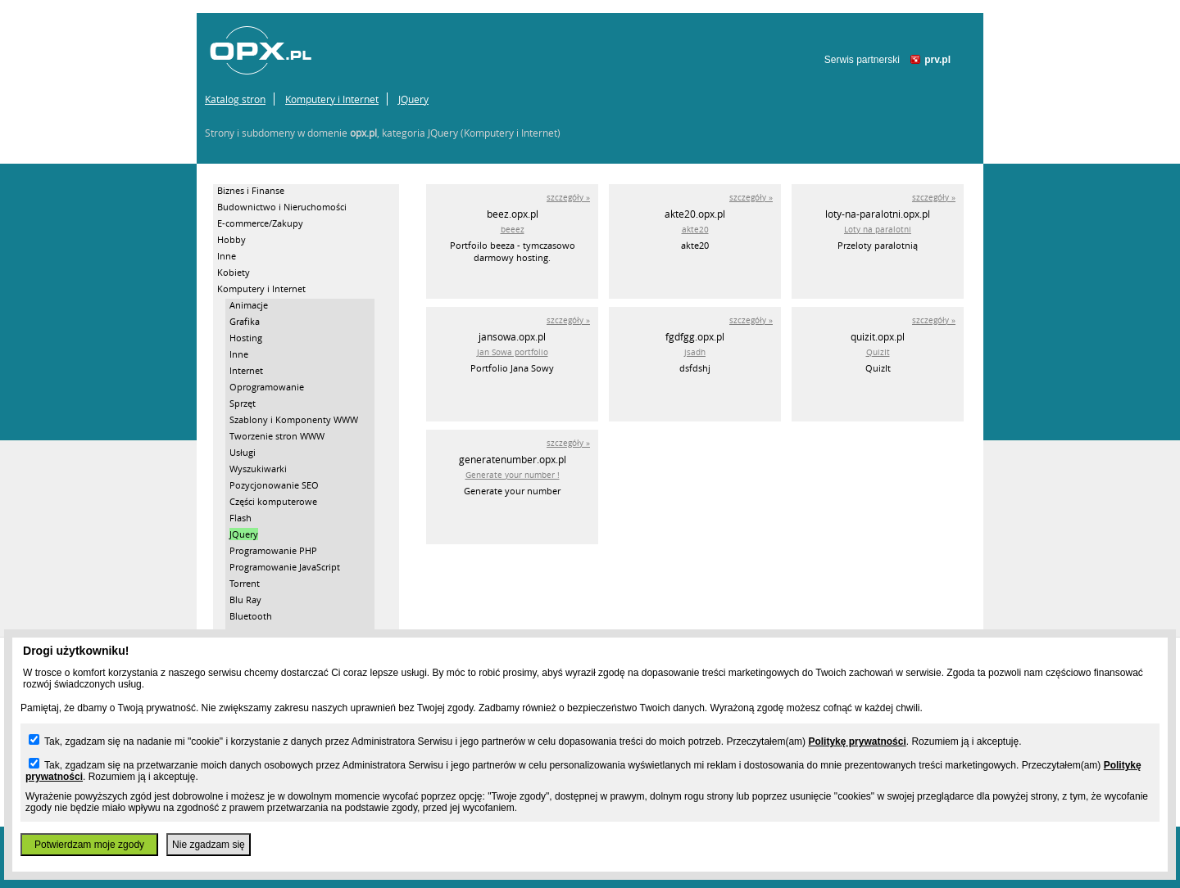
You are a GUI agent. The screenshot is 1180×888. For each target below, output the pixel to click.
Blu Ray (245, 599)
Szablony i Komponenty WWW (293, 419)
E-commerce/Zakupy (260, 223)
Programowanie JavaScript (284, 567)
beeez (512, 229)
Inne (226, 256)
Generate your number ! (512, 475)
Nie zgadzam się (208, 844)
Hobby (231, 239)
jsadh (695, 352)
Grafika (244, 321)
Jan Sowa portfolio (512, 352)
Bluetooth (250, 616)
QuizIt (878, 352)
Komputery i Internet (332, 99)
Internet (246, 370)
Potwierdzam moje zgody (89, 844)
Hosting (245, 337)
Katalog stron (235, 99)
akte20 (695, 229)
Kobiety (233, 272)
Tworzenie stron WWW (276, 436)
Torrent (244, 583)
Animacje (248, 305)
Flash (240, 518)
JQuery (413, 99)
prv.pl (937, 59)
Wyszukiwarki (258, 468)
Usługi (242, 452)
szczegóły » (568, 197)
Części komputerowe (273, 501)
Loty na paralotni (877, 229)
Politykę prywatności (856, 741)
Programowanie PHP (273, 550)
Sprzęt (242, 403)
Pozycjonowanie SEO (274, 485)
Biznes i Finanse (250, 190)
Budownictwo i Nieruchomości (282, 207)
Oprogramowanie (266, 387)
